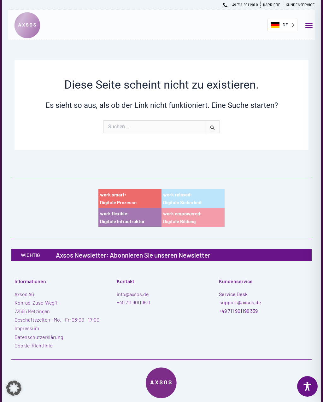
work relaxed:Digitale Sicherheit (182, 198)
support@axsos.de (240, 302)
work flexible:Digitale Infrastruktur (122, 217)
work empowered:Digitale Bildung (182, 217)
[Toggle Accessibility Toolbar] (307, 386)
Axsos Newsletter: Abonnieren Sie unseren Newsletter (133, 255)
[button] (309, 25)
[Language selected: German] (282, 25)
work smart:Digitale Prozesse (118, 198)
